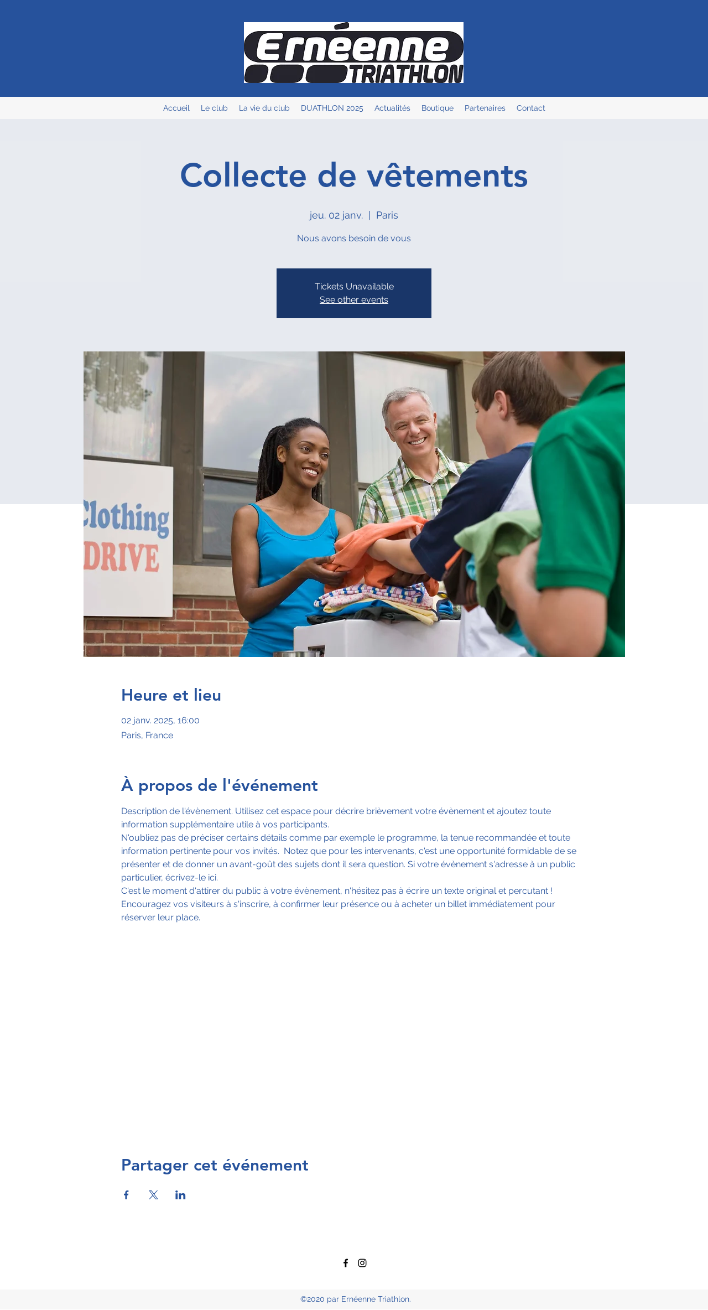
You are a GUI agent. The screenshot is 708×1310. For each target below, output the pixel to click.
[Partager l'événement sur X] (153, 1194)
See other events (354, 299)
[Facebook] (345, 1262)
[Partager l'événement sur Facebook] (126, 1194)
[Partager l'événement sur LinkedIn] (180, 1194)
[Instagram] (362, 1262)
